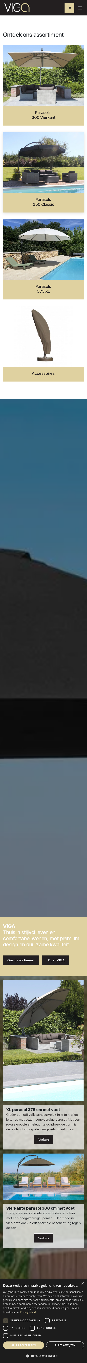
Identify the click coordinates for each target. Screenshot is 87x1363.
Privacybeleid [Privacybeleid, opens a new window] (28, 1312)
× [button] (82, 1283)
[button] (43, 1355)
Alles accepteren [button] (23, 1345)
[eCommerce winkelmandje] (69, 8)
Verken (43, 1139)
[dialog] (43, 1321)
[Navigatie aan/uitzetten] (80, 7)
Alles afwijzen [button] (65, 1345)
